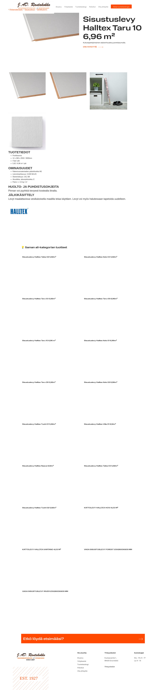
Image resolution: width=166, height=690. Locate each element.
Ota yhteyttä (103, 7)
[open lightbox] (27, 91)
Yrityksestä (68, 7)
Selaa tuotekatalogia (121, 7)
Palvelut (92, 7)
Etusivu (59, 7)
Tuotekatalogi (80, 7)
